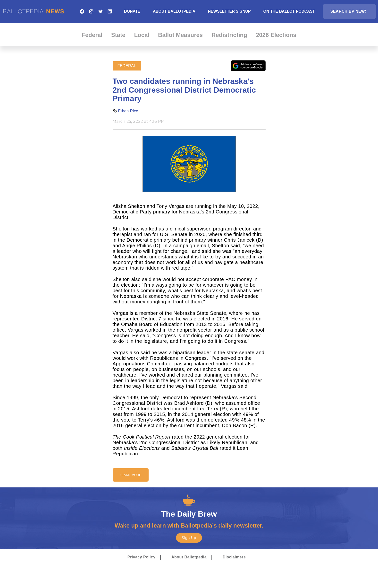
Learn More (130, 475)
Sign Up (189, 538)
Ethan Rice (128, 111)
